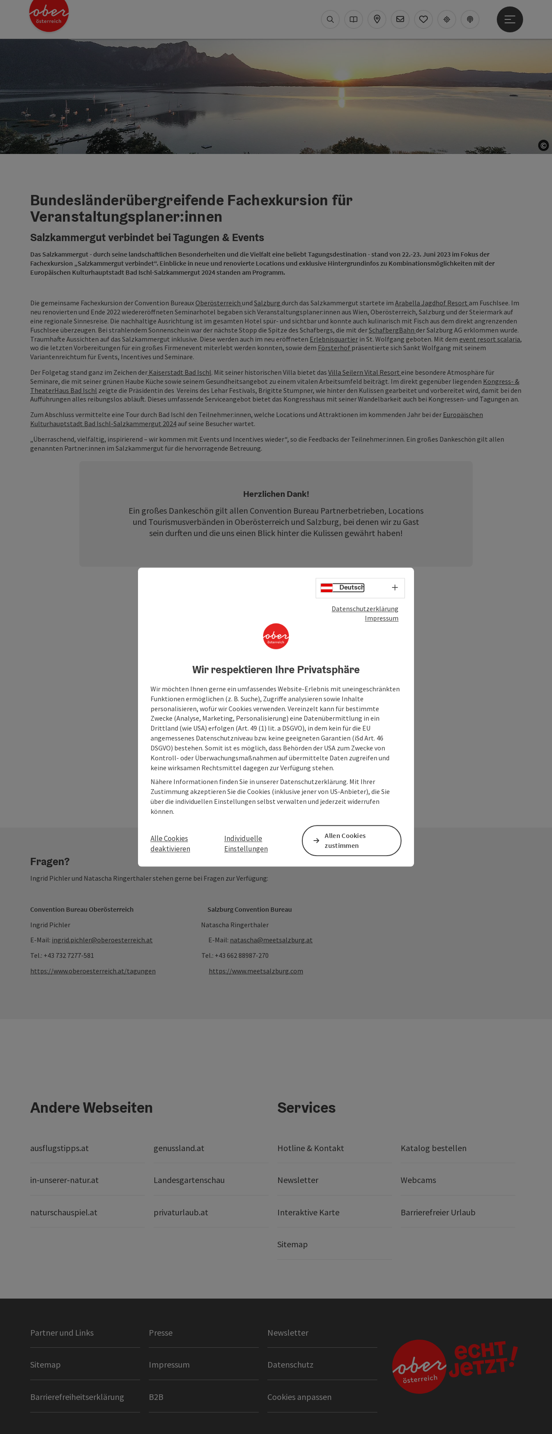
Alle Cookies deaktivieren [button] (170, 843)
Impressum (381, 618)
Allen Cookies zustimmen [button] (345, 840)
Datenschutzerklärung (365, 608)
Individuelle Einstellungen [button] (246, 843)
